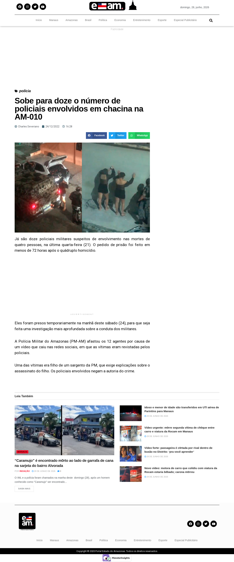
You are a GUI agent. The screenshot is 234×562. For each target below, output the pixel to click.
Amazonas (72, 20)
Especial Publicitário (185, 20)
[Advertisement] (82, 285)
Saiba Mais (24, 489)
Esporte (162, 20)
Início (39, 20)
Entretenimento (141, 20)
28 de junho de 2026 (43, 471)
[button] (211, 20)
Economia (120, 20)
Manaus (53, 20)
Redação (25, 471)
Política (103, 20)
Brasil (88, 20)
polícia (25, 91)
